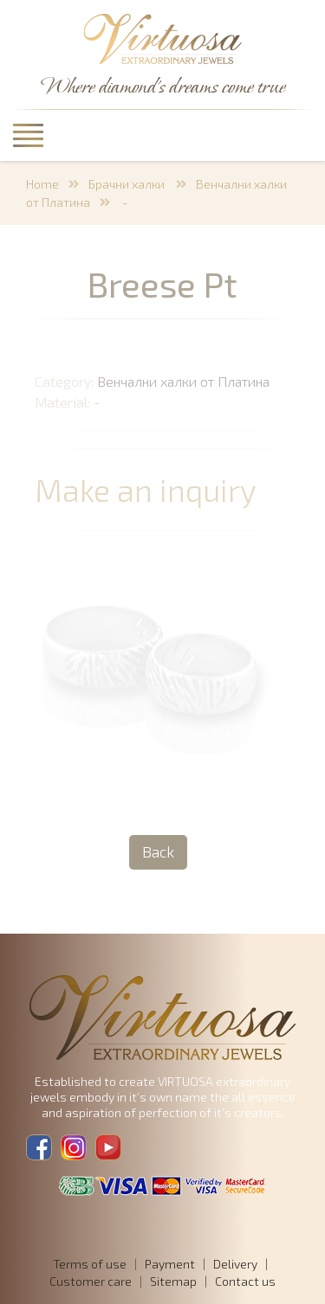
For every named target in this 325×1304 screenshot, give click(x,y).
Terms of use (90, 1263)
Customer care (90, 1281)
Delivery (235, 1263)
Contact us (245, 1281)
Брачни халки (127, 184)
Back (158, 851)
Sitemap (173, 1281)
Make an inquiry (151, 489)
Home (42, 184)
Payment (170, 1263)
